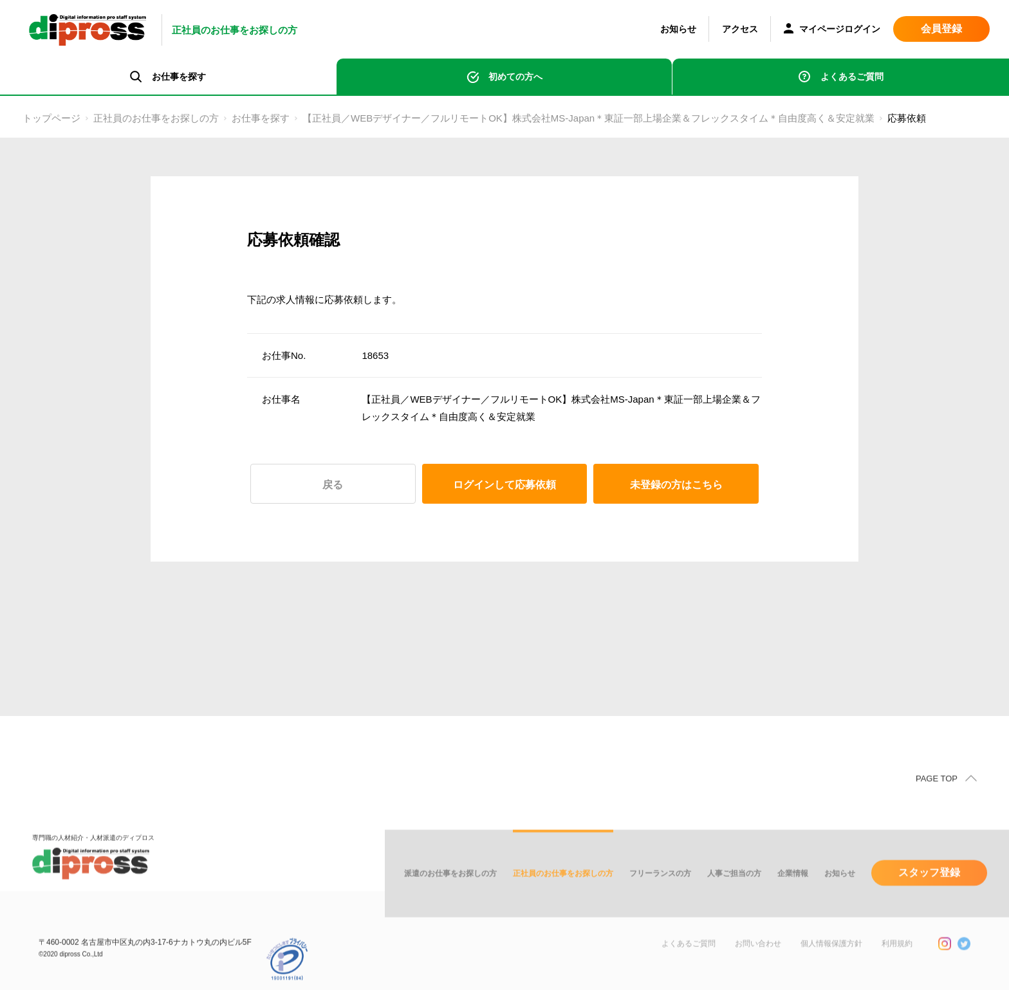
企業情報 (792, 889)
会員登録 (941, 28)
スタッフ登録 (929, 888)
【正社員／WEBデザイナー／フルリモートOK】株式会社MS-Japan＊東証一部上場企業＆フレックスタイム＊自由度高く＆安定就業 (588, 118)
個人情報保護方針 (831, 959)
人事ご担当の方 (734, 889)
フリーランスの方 (660, 889)
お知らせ (678, 29)
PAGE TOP (937, 794)
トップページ (51, 118)
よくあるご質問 (852, 76)
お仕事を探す (261, 118)
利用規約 (897, 959)
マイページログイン (832, 30)
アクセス (740, 29)
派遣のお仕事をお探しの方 (450, 889)
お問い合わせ (758, 959)
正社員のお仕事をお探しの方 (156, 118)
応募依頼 (906, 118)
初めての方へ (515, 76)
